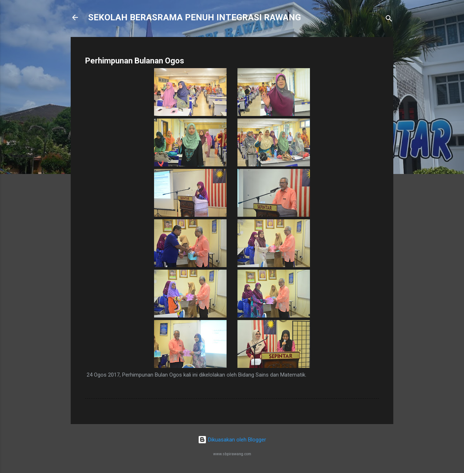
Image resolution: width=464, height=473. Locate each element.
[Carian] (389, 20)
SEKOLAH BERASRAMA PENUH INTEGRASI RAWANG (194, 17)
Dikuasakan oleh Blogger (232, 439)
